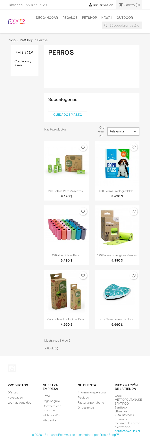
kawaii (106, 17)
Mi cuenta (49, 420)
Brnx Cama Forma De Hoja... (117, 319)
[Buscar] (122, 25)
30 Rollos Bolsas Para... (66, 255)
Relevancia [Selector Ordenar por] (123, 131)
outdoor (125, 17)
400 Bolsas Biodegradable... (117, 191)
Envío (46, 396)
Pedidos (83, 397)
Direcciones (86, 407)
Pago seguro (51, 401)
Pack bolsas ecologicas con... (66, 319)
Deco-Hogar (47, 17)
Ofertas (13, 392)
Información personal (92, 392)
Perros (23, 52)
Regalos (70, 17)
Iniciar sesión (51, 415)
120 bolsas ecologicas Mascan (117, 255)
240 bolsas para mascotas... (66, 191)
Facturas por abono (91, 402)
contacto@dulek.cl (127, 431)
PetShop (89, 17)
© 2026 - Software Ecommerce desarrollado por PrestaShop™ (75, 435)
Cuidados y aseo (22, 63)
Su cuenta (87, 385)
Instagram (12, 368)
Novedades (15, 397)
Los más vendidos (19, 402)
